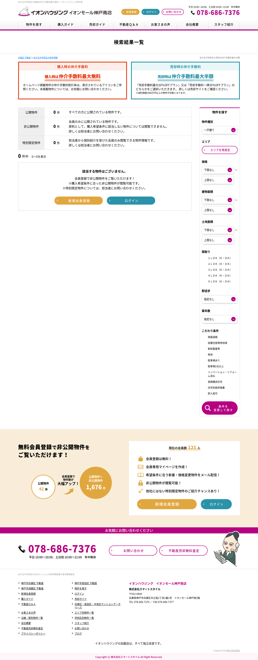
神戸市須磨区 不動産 (32, 588)
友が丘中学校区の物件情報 (45, 57)
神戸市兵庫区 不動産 (32, 583)
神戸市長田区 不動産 (86, 583)
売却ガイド (81, 599)
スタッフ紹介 (82, 623)
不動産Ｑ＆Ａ (28, 604)
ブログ (78, 633)
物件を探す (81, 588)
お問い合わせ (82, 628)
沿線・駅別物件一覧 (32, 618)
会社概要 (26, 623)
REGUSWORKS (233, 650)
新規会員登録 (28, 593)
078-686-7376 (218, 12)
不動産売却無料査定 (32, 628)
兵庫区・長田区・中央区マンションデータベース (98, 605)
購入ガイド (27, 599)
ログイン (79, 593)
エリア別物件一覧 (84, 612)
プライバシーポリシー (33, 633)
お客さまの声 (28, 612)
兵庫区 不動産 (24, 57)
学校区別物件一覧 (84, 618)
